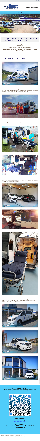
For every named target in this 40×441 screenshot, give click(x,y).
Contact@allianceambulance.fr (20, 421)
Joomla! (2, 436)
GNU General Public (21, 436)
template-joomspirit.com (39, 381)
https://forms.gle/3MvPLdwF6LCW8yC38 (20, 393)
